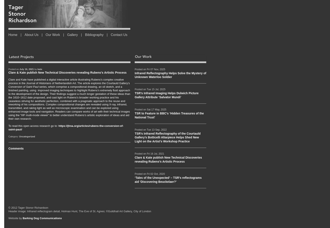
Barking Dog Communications (42, 218)
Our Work (53, 35)
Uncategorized (27, 136)
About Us (32, 35)
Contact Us (119, 35)
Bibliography (94, 35)
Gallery (72, 35)
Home (12, 35)
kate (39, 69)
